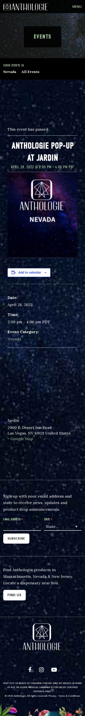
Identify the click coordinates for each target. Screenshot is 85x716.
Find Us (14, 595)
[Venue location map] (42, 379)
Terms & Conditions (69, 696)
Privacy (52, 696)
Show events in (13, 65)
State (48, 519)
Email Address (13, 519)
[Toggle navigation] (77, 6)
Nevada (9, 72)
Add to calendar (29, 272)
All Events (30, 72)
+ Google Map (20, 438)
